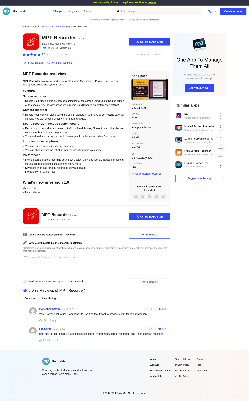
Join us (152, 2)
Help (198, 364)
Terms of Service (183, 359)
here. (112, 136)
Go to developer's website (146, 173)
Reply (53, 320)
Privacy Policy (182, 364)
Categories (73, 11)
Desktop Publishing (60, 26)
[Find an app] (117, 11)
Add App (154, 364)
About (153, 359)
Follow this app (33, 63)
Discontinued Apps (160, 370)
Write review (149, 234)
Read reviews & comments (149, 54)
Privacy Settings (183, 370)
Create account (233, 11)
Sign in (212, 11)
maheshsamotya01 (50, 309)
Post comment (149, 282)
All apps (57, 11)
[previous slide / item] (133, 89)
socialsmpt (45, 328)
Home (26, 26)
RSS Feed (201, 370)
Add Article (156, 376)
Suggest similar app (199, 178)
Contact (200, 359)
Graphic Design (39, 26)
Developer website (59, 63)
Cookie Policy (182, 376)
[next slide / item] (165, 89)
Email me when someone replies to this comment (55, 281)
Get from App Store (150, 42)
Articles (88, 11)
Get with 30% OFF (199, 88)
